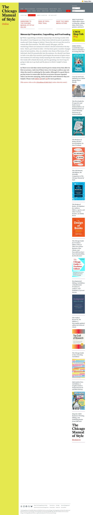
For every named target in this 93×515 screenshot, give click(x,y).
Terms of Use (52, 505)
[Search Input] (78, 11)
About (38, 10)
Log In (68, 10)
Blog (29, 10)
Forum (34, 10)
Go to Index (74, 5)
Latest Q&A (23, 15)
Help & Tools (53, 8)
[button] (84, 11)
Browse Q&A (31, 15)
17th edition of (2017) (44, 82)
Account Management (65, 505)
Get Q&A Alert (53, 15)
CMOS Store (45, 10)
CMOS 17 (59, 10)
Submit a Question (42, 15)
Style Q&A (23, 10)
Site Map (57, 505)
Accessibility (63, 507)
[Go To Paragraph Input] (76, 8)
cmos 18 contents (30, 8)
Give (59, 8)
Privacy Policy (52, 507)
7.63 (46, 79)
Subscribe (53, 10)
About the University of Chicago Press (41, 507)
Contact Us (58, 507)
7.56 (38, 79)
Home (21, 8)
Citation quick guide (42, 8)
